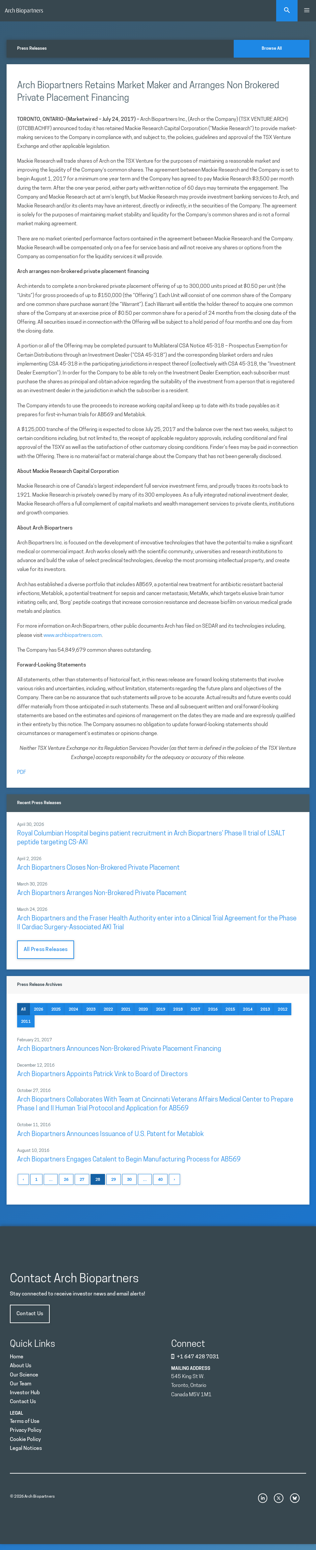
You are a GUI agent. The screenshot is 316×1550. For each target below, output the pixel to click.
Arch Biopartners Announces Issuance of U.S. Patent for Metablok (110, 1134)
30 (129, 1180)
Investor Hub (25, 1393)
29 (113, 1180)
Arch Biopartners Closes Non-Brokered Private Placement (98, 868)
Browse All (272, 48)
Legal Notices (26, 1448)
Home (16, 1357)
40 (160, 1180)
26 (66, 1180)
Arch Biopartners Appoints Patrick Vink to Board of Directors (102, 1074)
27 (82, 1180)
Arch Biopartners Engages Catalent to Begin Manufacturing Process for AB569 (129, 1159)
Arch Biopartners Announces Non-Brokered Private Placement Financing (119, 1049)
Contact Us (29, 1314)
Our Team (20, 1384)
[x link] (278, 1498)
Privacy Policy (25, 1430)
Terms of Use (25, 1421)
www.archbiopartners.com (72, 635)
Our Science (24, 1375)
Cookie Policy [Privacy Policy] (25, 1439)
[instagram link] (263, 1498)
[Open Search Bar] (287, 10)
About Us (20, 1366)
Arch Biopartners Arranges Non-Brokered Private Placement (102, 893)
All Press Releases (45, 949)
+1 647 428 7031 (198, 1357)
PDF (21, 772)
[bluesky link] (295, 1498)
